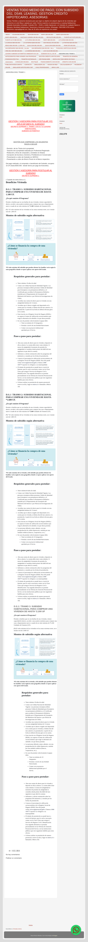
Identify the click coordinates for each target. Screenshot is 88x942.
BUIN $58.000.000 (33, 34)
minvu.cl (35, 384)
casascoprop (9, 62)
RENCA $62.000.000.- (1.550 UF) (15, 45)
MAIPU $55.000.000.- (47, 34)
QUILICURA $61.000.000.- (35, 45)
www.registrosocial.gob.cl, (30, 577)
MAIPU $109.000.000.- (62, 34)
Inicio (31, 925)
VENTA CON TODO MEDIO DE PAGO (64, 59)
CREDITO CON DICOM (69, 62)
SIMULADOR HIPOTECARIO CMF (23, 67)
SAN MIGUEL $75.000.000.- (51, 42)
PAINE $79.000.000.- (70, 45)
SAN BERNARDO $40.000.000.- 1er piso (17, 48)
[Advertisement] (31, 911)
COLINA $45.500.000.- (18, 34)
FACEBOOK (78, 64)
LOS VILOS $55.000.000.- (50, 51)
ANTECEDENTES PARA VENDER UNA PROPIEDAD (20, 56)
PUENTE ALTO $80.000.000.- (13, 40)
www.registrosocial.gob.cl (30, 362)
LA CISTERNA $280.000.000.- (32, 42)
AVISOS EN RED (52, 64)
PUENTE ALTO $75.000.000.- (72, 37)
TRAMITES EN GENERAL (70, 56)
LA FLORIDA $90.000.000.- (33, 40)
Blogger (55, 935)
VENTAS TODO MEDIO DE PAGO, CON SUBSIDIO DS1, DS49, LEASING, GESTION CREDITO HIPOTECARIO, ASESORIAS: (42, 13)
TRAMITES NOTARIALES (28, 59)
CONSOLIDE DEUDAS (22, 62)
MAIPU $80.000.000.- (49, 40)
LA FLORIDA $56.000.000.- (66, 40)
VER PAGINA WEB (44, 59)
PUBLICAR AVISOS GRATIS (13, 64)
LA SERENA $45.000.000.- (33, 51)
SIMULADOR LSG (39, 64)
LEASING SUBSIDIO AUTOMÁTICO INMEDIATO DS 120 (21, 53)
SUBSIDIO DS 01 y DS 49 (48, 53)
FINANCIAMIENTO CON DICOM (50, 62)
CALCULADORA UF (66, 64)
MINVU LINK (55, 67)
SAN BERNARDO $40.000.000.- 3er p (42, 48)
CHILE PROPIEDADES (42, 67)
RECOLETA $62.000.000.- (54, 37)
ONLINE (7, 67)
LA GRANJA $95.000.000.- (13, 42)
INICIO (8, 34)
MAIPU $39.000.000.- (11, 37)
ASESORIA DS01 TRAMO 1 (67, 53)
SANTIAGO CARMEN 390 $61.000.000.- (32, 37)
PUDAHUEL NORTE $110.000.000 (66, 48)
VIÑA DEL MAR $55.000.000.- (14, 51)
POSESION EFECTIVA (12, 59)
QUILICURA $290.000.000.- (53, 45)
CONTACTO (28, 64)
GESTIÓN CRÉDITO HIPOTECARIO (49, 56)
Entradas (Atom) (17, 929)
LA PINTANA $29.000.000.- (70, 42)
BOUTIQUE (34, 62)
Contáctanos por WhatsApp (67, 106)
